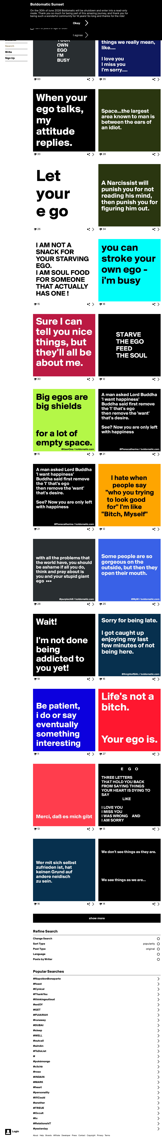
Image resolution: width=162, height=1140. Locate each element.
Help (42, 1135)
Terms (107, 1135)
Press (74, 1135)
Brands (48, 1135)
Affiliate (56, 1135)
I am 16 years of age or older (51, 28)
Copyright (91, 1135)
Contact (81, 1135)
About (35, 1135)
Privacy (100, 1135)
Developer (66, 1135)
